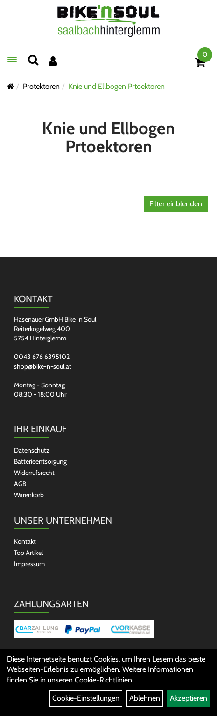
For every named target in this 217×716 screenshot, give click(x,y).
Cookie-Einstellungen (85, 698)
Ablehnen (144, 698)
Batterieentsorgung (40, 461)
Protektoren (41, 86)
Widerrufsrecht (34, 472)
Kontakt (25, 541)
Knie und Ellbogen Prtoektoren (117, 86)
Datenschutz (31, 450)
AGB (20, 484)
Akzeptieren (188, 698)
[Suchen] (33, 60)
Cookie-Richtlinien (103, 679)
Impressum (29, 564)
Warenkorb (29, 495)
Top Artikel (28, 552)
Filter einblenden (175, 203)
